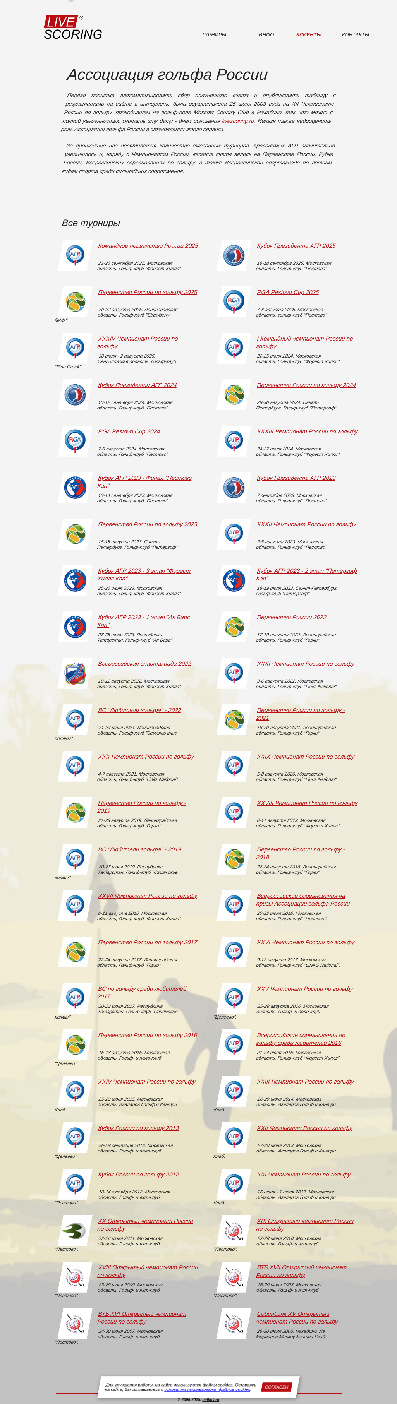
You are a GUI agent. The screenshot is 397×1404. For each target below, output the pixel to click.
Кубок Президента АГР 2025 (295, 245)
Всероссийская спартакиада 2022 (144, 663)
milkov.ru (210, 1399)
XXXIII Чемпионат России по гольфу (306, 431)
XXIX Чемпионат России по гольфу (305, 756)
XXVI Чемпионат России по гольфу (305, 942)
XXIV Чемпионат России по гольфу (147, 1081)
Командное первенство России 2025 (148, 245)
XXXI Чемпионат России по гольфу (305, 663)
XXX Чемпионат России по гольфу (146, 756)
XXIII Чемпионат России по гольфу (305, 1081)
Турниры (213, 35)
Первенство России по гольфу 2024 (306, 385)
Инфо (266, 35)
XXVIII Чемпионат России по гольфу (306, 803)
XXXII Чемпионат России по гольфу (306, 524)
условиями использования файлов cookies (207, 1389)
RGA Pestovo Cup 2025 (287, 292)
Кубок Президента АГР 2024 (137, 385)
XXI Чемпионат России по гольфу (303, 1174)
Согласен (277, 1387)
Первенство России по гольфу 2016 (147, 1035)
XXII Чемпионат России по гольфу (304, 1128)
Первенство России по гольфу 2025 (147, 292)
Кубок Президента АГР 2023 (295, 477)
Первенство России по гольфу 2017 (147, 942)
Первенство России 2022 (291, 617)
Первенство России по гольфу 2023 (147, 524)
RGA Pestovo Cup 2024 (129, 431)
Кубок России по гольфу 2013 (138, 1128)
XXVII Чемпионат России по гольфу (147, 895)
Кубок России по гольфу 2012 (138, 1174)
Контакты (355, 35)
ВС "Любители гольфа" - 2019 (139, 849)
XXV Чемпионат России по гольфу (304, 988)
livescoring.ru (238, 121)
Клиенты (308, 35)
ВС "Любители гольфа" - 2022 (139, 710)
